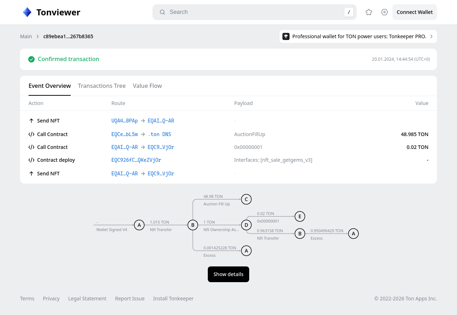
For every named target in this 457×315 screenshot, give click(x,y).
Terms (27, 298)
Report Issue (130, 298)
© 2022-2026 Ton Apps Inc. (406, 298)
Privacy (51, 298)
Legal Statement (87, 298)
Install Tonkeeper (173, 298)
